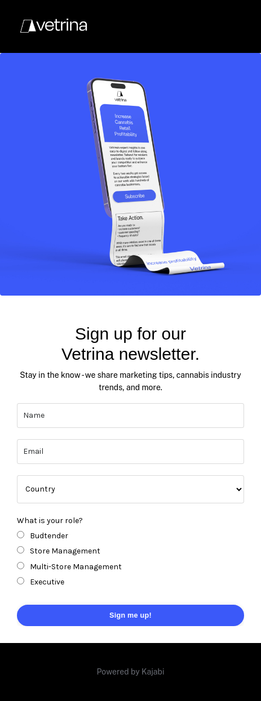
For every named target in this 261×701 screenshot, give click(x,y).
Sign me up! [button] (130, 615)
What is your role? (50, 520)
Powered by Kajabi (131, 671)
